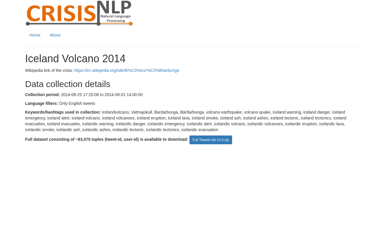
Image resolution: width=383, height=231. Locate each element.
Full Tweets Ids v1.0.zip (211, 140)
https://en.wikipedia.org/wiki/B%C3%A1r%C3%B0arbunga (126, 70)
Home (34, 35)
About (55, 35)
